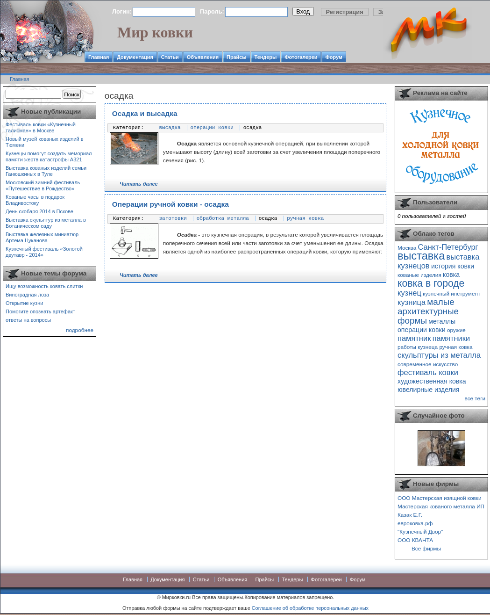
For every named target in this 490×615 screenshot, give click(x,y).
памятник (414, 338)
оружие (456, 330)
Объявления (203, 57)
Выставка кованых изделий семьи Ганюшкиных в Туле (46, 171)
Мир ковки (155, 32)
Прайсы (237, 57)
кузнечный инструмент (451, 293)
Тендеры (266, 57)
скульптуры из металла (439, 355)
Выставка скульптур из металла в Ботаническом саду (46, 223)
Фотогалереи (300, 57)
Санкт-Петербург (448, 247)
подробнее (79, 330)
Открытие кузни (24, 303)
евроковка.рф (415, 523)
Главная (98, 57)
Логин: (122, 11)
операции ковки (212, 127)
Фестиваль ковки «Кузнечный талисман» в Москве (41, 127)
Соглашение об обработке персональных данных (310, 608)
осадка (252, 127)
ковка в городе (431, 283)
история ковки (452, 266)
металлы (441, 321)
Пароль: (212, 11)
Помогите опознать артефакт (40, 311)
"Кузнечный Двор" (420, 531)
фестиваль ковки (428, 372)
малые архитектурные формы (428, 311)
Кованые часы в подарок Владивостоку (35, 200)
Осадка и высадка (145, 113)
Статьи (170, 57)
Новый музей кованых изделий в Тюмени (45, 142)
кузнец (409, 293)
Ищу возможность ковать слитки (44, 286)
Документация (135, 57)
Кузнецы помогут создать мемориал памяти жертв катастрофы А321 (49, 156)
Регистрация (344, 11)
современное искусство (428, 364)
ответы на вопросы (28, 320)
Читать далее (139, 184)
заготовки (173, 218)
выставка (421, 256)
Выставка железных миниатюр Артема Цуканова (42, 237)
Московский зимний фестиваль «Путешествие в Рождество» (43, 185)
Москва (407, 248)
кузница (412, 302)
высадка (170, 127)
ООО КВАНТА (415, 540)
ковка (451, 274)
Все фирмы (426, 548)
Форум (333, 57)
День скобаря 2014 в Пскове (39, 211)
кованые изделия (419, 275)
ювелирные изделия (429, 389)
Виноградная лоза (27, 294)
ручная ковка (305, 218)
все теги (475, 398)
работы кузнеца (418, 347)
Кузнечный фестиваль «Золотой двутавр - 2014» (44, 252)
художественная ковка (432, 381)
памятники (451, 338)
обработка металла (223, 218)
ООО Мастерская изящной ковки (440, 498)
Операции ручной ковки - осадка (170, 204)
